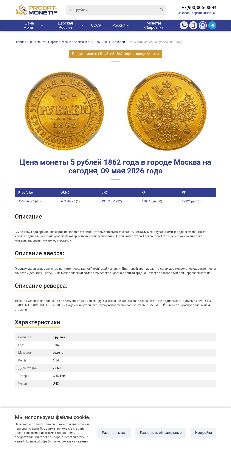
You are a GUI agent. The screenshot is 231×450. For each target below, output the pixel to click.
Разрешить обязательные (161, 433)
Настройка (203, 433)
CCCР (96, 25)
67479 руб (68, 201)
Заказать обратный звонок (197, 13)
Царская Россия (65, 25)
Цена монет (29, 25)
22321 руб (189, 201)
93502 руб (108, 201)
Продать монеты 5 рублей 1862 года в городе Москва (115, 54)
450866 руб (26, 201)
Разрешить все (114, 433)
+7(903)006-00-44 (199, 7)
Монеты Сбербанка (153, 25)
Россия (119, 25)
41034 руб (149, 201)
